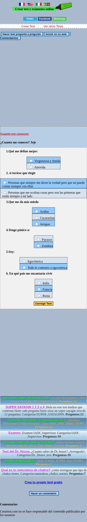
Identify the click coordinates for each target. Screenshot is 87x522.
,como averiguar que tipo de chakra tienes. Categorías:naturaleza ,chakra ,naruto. (44, 471)
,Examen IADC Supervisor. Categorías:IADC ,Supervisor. (44, 434)
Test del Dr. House (16, 451)
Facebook (44, 18)
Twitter (30, 18)
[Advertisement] (43, 83)
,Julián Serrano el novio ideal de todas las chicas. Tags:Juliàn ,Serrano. (43, 444)
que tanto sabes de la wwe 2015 (26, 398)
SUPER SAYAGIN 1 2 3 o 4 (25, 407)
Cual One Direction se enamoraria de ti (37, 420)
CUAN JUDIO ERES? (19, 460)
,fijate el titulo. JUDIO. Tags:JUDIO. (43, 462)
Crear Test (28, 26)
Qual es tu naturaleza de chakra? (26, 470)
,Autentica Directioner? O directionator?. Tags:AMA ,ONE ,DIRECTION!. (44, 423)
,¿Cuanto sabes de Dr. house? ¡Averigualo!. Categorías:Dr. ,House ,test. (44, 453)
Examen (15, 433)
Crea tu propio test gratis (43, 482)
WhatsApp (59, 18)
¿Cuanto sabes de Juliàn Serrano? (28, 442)
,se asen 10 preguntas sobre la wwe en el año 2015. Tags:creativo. (44, 399)
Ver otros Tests (53, 26)
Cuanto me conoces (14, 133)
